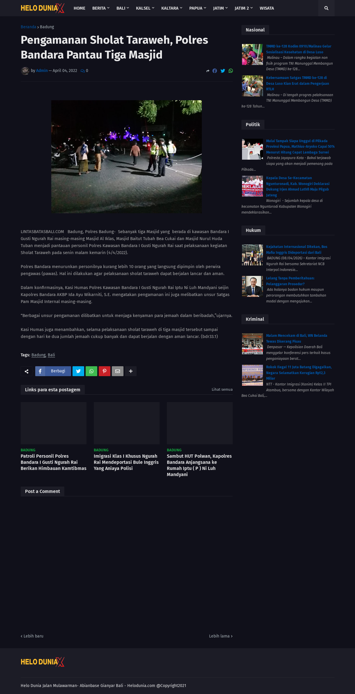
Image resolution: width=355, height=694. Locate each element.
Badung (47, 27)
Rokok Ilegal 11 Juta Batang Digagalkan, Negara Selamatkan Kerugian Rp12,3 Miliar (299, 373)
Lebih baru (33, 636)
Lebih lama (219, 636)
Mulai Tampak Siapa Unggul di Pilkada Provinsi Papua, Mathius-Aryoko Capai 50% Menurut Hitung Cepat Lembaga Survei (300, 146)
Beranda (28, 27)
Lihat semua (222, 389)
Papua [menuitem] (195, 8)
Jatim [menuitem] (218, 8)
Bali (51, 355)
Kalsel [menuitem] (143, 8)
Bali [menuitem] (120, 8)
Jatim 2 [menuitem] (242, 8)
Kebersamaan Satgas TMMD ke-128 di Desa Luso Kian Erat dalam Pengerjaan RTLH (297, 83)
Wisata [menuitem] (267, 8)
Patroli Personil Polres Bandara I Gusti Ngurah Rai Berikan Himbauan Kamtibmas (53, 462)
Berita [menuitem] (99, 8)
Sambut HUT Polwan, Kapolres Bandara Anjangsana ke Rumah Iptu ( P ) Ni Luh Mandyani (199, 465)
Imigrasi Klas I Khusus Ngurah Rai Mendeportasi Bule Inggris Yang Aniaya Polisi (126, 462)
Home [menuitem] (79, 8)
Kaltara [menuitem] (170, 8)
